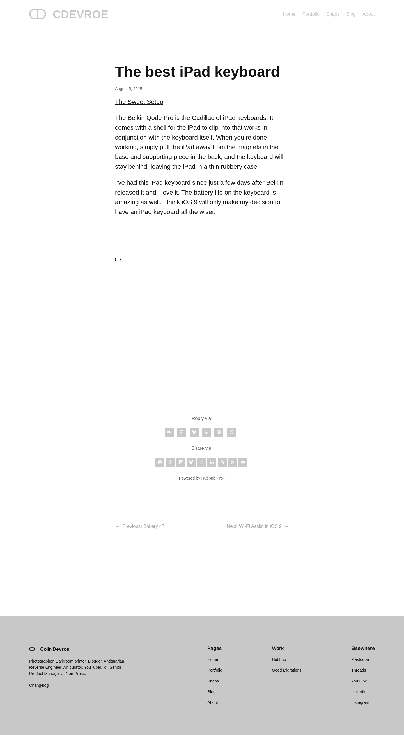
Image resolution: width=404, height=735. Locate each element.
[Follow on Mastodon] (181, 432)
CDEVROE (80, 14)
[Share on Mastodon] (159, 462)
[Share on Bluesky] (191, 462)
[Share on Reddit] (201, 462)
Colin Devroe (54, 649)
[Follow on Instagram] (218, 432)
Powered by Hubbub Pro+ (202, 478)
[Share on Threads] (222, 462)
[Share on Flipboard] (180, 462)
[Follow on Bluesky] (194, 432)
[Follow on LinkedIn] (206, 432)
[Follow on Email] (169, 432)
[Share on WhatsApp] (170, 462)
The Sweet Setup (139, 101)
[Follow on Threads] (231, 432)
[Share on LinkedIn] (211, 462)
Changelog (39, 685)
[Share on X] (232, 462)
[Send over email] (242, 462)
